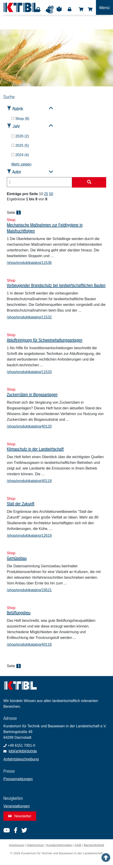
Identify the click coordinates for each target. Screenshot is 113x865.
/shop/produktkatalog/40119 (29, 481)
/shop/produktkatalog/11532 (29, 317)
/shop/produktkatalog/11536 (29, 263)
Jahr (16, 126)
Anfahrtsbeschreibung (21, 759)
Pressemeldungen (18, 779)
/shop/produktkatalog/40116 (29, 644)
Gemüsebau (17, 558)
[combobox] (39, 182)
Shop (80, 9)
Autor (16, 171)
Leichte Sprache (59, 10)
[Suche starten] (89, 182)
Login (69, 9)
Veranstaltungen (16, 806)
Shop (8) (20, 119)
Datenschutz (35, 845)
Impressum (16, 845)
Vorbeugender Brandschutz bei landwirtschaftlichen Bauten (56, 285)
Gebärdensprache (49, 9)
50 (51, 194)
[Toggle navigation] (104, 7)
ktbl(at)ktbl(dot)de (23, 751)
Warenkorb (90, 9)
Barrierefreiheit (94, 845)
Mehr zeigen (21, 164)
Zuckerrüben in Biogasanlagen (32, 394)
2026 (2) (20, 136)
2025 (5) (20, 145)
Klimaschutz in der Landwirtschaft (35, 449)
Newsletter (19, 816)
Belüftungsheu (18, 612)
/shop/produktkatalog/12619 (29, 535)
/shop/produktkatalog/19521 (29, 590)
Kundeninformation (59, 845)
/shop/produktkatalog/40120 (29, 426)
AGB (78, 845)
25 (46, 194)
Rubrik (18, 108)
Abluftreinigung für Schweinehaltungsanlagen (44, 340)
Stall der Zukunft (20, 503)
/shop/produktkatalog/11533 (29, 372)
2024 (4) (20, 155)
